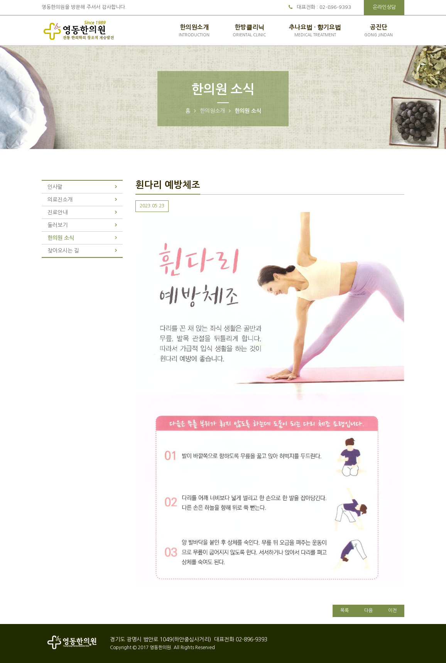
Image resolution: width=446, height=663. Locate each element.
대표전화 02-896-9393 (240, 639)
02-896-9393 (335, 7)
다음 (368, 610)
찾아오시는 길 (63, 250)
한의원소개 (194, 30)
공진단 (378, 30)
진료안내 (57, 212)
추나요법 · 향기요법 (315, 30)
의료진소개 (60, 199)
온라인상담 (384, 7)
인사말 (55, 187)
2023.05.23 (152, 205)
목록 (344, 610)
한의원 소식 (60, 238)
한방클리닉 (249, 30)
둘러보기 (57, 225)
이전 (392, 610)
